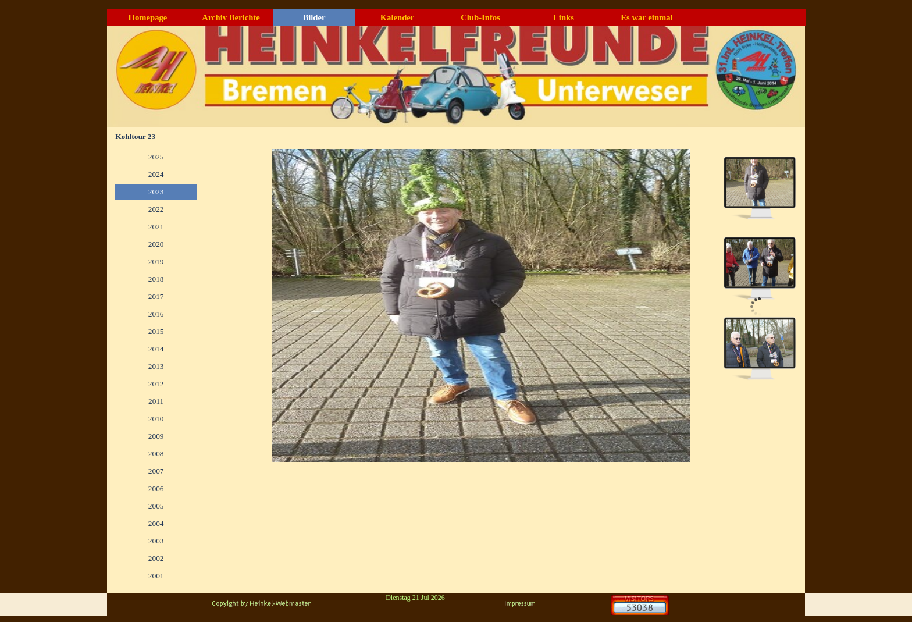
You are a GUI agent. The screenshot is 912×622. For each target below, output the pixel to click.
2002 (156, 558)
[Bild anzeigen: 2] (759, 268)
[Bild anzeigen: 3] (759, 349)
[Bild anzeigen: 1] (759, 188)
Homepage (148, 17)
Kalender (397, 17)
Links (563, 17)
